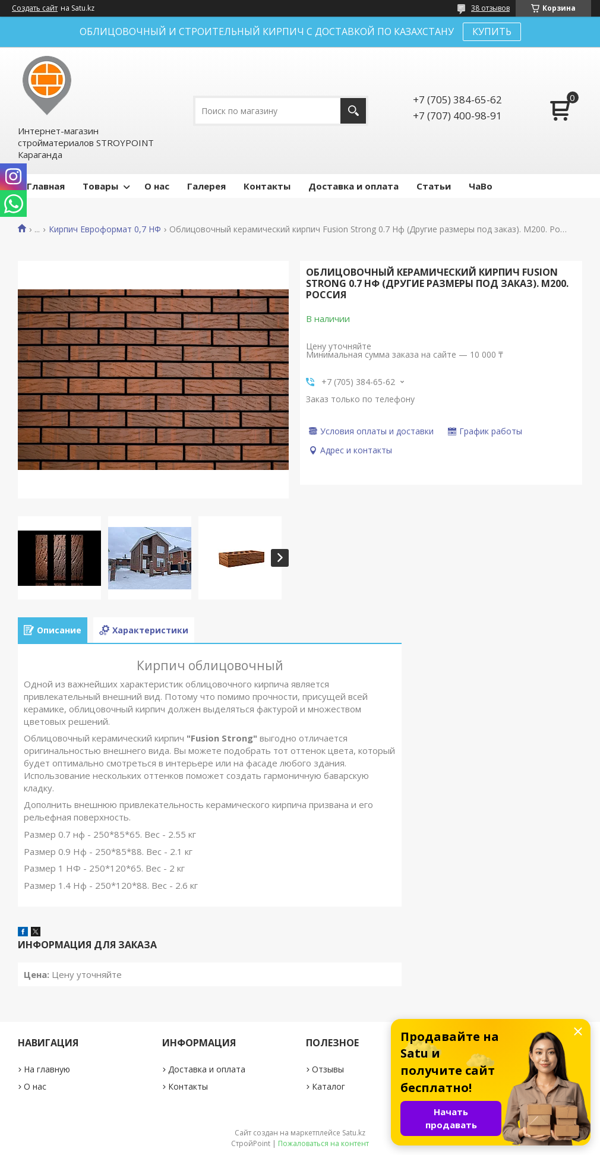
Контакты (267, 186)
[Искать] (353, 111)
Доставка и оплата (353, 186)
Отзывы (328, 1069)
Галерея (206, 186)
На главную (47, 1069)
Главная (46, 186)
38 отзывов (490, 8)
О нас (156, 186)
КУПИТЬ (491, 31)
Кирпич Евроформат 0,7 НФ (105, 229)
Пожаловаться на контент (323, 1143)
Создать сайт (35, 8)
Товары (100, 186)
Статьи (433, 186)
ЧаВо (480, 186)
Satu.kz (353, 1133)
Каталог (328, 1086)
